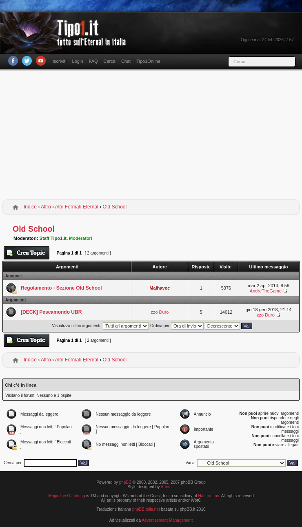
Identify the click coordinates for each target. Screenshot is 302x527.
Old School (114, 207)
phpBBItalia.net (146, 509)
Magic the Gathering (66, 496)
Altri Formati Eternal (76, 207)
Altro (46, 207)
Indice (30, 207)
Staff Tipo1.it (53, 238)
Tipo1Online (148, 61)
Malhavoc (159, 288)
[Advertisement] (151, 136)
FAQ (93, 61)
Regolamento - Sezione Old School (61, 288)
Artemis (168, 487)
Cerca (109, 61)
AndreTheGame (266, 290)
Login (77, 61)
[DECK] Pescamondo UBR (51, 312)
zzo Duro (160, 312)
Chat (126, 61)
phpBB (125, 482)
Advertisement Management (167, 520)
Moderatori (80, 238)
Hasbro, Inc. (209, 496)
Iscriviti (60, 61)
